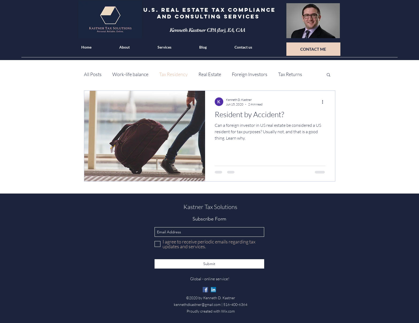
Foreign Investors (249, 74)
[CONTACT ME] (313, 49)
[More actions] (324, 102)
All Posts (93, 74)
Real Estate (209, 74)
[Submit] (209, 264)
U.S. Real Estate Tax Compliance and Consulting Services (209, 13)
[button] (328, 75)
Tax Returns (290, 74)
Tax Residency (173, 74)
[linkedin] (213, 289)
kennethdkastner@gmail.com (197, 304)
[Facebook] (205, 289)
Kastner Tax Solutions (210, 206)
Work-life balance (130, 74)
